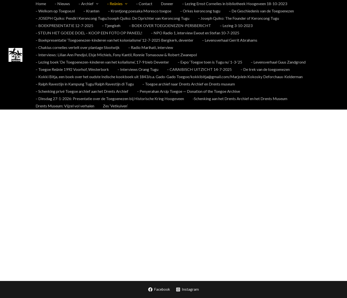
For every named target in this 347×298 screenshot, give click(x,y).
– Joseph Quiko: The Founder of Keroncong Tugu (237, 18)
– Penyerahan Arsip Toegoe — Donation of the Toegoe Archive (86, 91)
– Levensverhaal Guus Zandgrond (276, 62)
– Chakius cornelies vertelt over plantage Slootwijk (77, 47)
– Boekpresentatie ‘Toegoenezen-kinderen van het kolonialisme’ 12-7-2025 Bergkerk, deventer (114, 40)
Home (40, 3)
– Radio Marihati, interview (149, 47)
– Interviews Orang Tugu (136, 69)
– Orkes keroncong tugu (150, 11)
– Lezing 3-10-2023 (233, 25)
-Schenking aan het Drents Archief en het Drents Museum (82, 98)
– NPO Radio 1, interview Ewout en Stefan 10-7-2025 (194, 32)
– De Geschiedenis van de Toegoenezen (210, 11)
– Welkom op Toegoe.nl (309, 3)
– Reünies (114, 3)
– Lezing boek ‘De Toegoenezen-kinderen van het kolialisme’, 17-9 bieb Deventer (102, 62)
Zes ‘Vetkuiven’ (216, 98)
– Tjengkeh (110, 25)
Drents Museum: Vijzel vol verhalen (167, 98)
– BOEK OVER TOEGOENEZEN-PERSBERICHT (168, 25)
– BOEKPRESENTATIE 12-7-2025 (64, 25)
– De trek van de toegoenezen (262, 69)
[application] (94, 3)
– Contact (140, 3)
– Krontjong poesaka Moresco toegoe (90, 11)
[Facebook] (159, 289)
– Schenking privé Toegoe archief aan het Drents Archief (287, 84)
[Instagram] (188, 289)
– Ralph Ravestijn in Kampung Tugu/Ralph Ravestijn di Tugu (84, 84)
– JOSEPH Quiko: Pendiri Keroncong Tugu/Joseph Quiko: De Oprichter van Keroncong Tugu (112, 18)
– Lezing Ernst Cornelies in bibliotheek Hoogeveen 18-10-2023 (229, 3)
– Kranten (43, 11)
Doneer (162, 3)
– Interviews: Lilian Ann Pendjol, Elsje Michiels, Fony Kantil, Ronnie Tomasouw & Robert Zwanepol (115, 54)
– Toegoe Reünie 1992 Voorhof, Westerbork (71, 69)
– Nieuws (61, 3)
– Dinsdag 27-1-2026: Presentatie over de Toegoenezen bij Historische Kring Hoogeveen (220, 91)
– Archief (86, 3)
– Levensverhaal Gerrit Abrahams (228, 40)
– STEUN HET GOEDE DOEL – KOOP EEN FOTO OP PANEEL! (88, 32)
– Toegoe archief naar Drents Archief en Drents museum (187, 84)
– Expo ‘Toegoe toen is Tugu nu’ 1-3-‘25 (208, 62)
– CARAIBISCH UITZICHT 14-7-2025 (197, 69)
